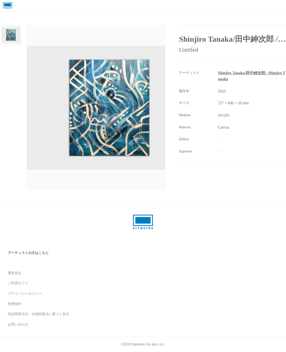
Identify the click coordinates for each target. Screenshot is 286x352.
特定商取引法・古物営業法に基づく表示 (38, 314)
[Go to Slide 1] (11, 35)
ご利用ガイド (18, 283)
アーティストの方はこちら (28, 253)
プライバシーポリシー (25, 293)
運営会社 (14, 273)
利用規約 (14, 304)
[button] (109, 107)
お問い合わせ (18, 324)
